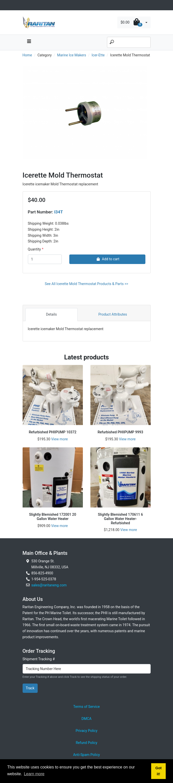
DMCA (87, 719)
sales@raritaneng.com (49, 585)
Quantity (34, 249)
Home (27, 55)
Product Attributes (112, 314)
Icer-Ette (98, 55)
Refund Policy (86, 743)
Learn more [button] (34, 774)
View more (59, 439)
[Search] (129, 42)
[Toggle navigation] (25, 5)
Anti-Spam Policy (86, 755)
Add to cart (107, 259)
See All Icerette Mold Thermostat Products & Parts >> (86, 284)
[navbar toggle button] (29, 42)
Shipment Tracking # (39, 659)
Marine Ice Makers (71, 55)
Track (30, 688)
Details (51, 314)
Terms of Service (86, 707)
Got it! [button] (158, 771)
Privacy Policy (86, 731)
